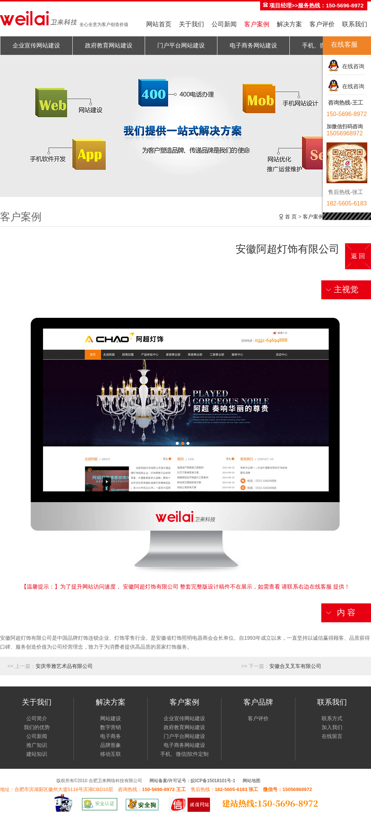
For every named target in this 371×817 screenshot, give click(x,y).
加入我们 (332, 727)
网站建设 (110, 718)
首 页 (291, 217)
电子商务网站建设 (253, 45)
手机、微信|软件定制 (184, 754)
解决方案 (289, 24)
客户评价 (322, 24)
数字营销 (110, 727)
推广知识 (36, 745)
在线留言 (332, 736)
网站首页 (158, 24)
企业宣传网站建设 (36, 45)
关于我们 (191, 24)
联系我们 (354, 24)
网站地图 (251, 780)
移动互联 (110, 754)
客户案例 (256, 24)
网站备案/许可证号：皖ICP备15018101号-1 (192, 780)
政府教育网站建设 (108, 45)
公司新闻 (224, 24)
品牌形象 (110, 745)
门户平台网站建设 (181, 45)
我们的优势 (37, 727)
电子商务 (110, 736)
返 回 (358, 256)
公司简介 (36, 718)
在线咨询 (351, 66)
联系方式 (332, 718)
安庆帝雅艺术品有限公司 (64, 666)
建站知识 (36, 754)
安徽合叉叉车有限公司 (295, 666)
